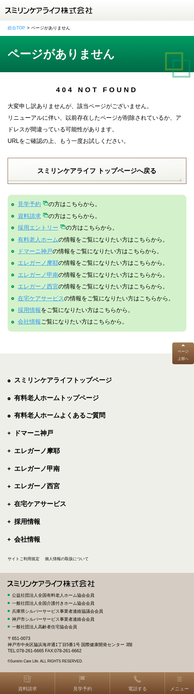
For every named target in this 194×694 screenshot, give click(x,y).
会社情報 (29, 322)
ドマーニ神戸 (35, 251)
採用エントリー (38, 228)
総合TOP (16, 27)
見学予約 (29, 204)
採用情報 (29, 310)
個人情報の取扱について (67, 559)
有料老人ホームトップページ (56, 398)
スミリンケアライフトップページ (63, 380)
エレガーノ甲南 (38, 275)
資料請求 (29, 216)
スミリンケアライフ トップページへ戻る (96, 170)
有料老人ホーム (38, 240)
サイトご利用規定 (23, 559)
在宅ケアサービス (41, 298)
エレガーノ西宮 (38, 286)
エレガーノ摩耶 (38, 263)
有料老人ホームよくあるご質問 (59, 415)
